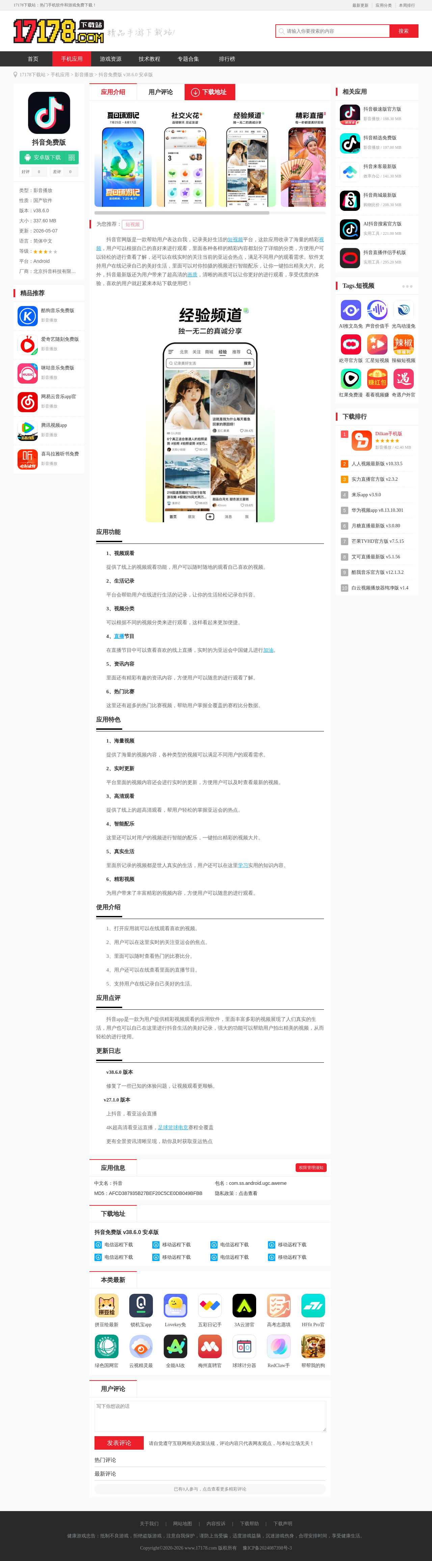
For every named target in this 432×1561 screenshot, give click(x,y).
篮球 (173, 1127)
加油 (268, 650)
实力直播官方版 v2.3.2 (375, 479)
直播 (119, 636)
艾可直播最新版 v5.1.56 (376, 556)
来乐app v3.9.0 (366, 494)
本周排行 (407, 5)
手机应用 (72, 59)
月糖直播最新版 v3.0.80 (376, 525)
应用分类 (384, 5)
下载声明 (282, 1523)
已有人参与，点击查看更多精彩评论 (210, 1489)
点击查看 (248, 1193)
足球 (163, 1127)
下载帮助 (249, 1523)
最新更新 (360, 5)
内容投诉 (216, 1523)
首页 (33, 59)
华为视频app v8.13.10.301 (377, 510)
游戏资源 (111, 59)
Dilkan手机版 (388, 433)
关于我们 (149, 1523)
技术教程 (149, 59)
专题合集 (188, 59)
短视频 (133, 224)
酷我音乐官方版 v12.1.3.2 (378, 572)
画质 (192, 274)
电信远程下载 (119, 1244)
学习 (243, 865)
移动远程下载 (176, 1244)
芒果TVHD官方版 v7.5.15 (378, 541)
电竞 (183, 1127)
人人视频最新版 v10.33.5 (377, 463)
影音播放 (84, 74)
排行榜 (227, 59)
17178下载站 (33, 74)
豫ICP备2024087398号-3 (267, 1548)
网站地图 (182, 1523)
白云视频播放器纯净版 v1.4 (380, 587)
